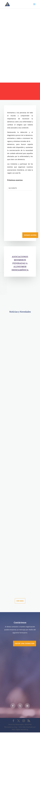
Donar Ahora (30, 235)
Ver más (20, 601)
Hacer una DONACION (24, 643)
